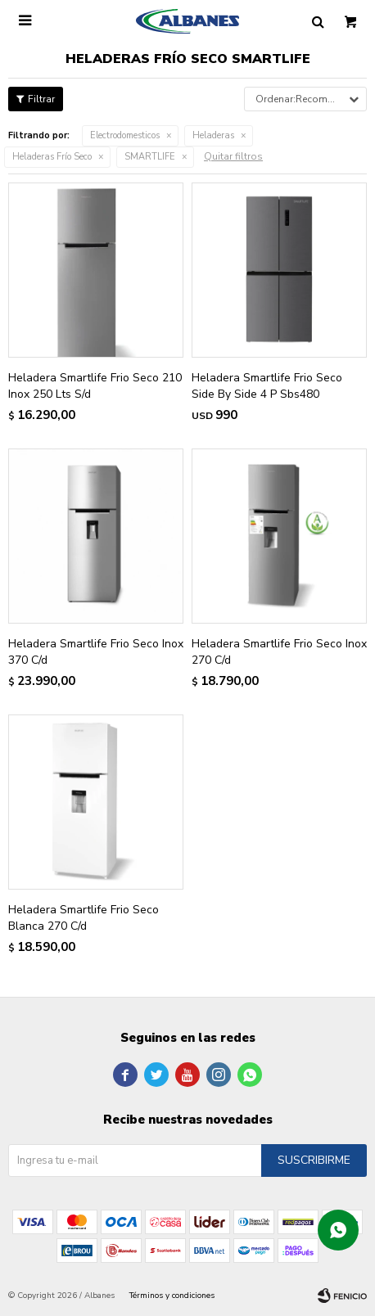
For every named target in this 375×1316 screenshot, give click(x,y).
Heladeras (213, 135)
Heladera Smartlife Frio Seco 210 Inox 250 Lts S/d (95, 386)
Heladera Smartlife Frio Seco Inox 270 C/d (279, 652)
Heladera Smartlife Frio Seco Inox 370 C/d (95, 652)
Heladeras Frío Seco (52, 157)
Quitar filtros (233, 156)
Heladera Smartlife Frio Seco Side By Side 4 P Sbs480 (267, 386)
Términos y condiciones (172, 1295)
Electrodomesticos (125, 135)
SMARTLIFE (149, 157)
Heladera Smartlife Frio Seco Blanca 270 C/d (83, 918)
